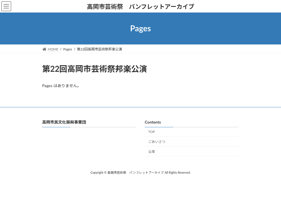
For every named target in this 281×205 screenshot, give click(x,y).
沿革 (151, 151)
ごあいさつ (156, 142)
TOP (151, 132)
